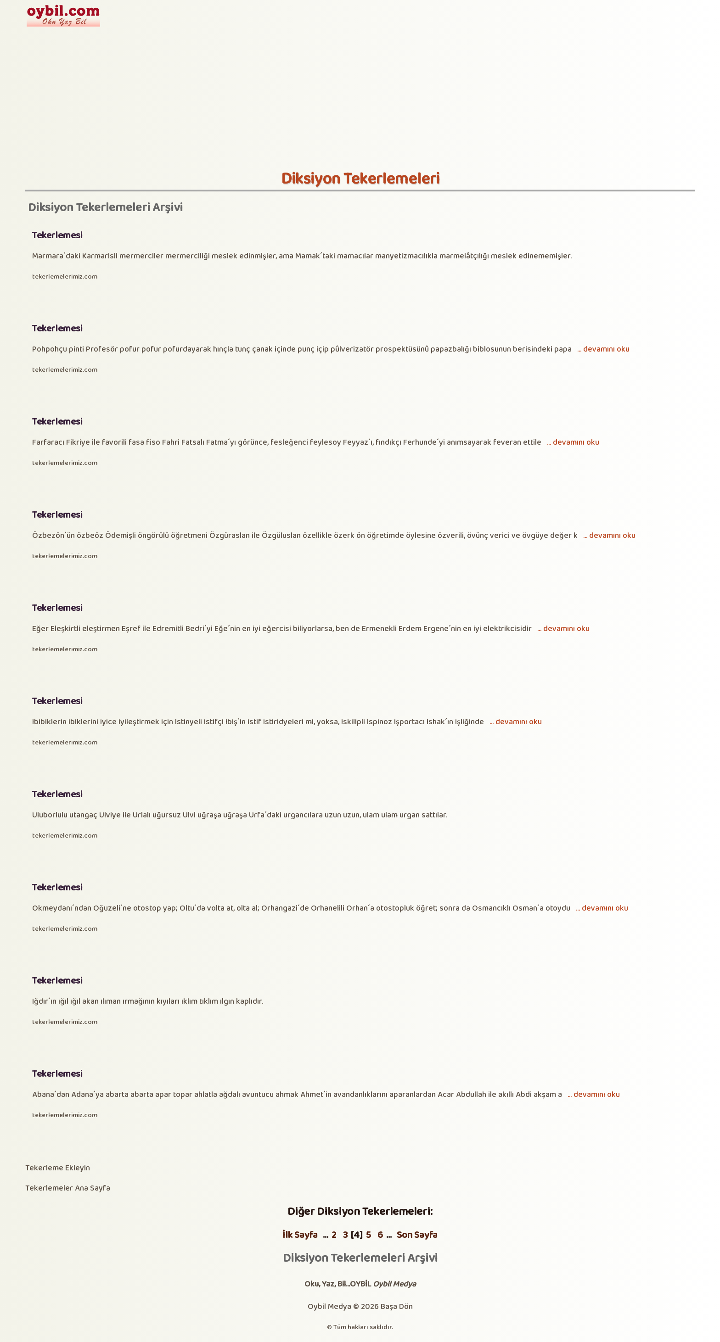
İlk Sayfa (300, 1235)
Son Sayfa (417, 1235)
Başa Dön (397, 1307)
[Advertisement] (360, 101)
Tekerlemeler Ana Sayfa (67, 1188)
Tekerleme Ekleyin (57, 1168)
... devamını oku (603, 350)
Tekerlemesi (57, 236)
